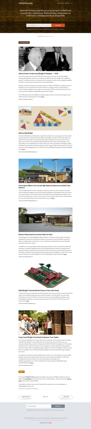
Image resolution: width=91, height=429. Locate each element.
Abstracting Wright (26, 133)
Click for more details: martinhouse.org (27, 303)
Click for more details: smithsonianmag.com (28, 200)
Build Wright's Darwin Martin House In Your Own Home (39, 290)
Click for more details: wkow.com (25, 99)
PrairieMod (28, 379)
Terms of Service (58, 420)
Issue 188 (46, 36)
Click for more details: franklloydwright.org (27, 151)
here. (42, 97)
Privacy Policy (47, 418)
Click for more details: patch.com (25, 365)
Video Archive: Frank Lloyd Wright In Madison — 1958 (38, 74)
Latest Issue (60, 3)
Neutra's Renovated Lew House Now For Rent (35, 234)
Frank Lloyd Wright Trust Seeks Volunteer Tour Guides (39, 337)
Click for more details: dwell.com (25, 256)
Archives (67, 3)
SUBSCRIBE (58, 25)
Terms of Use (40, 418)
